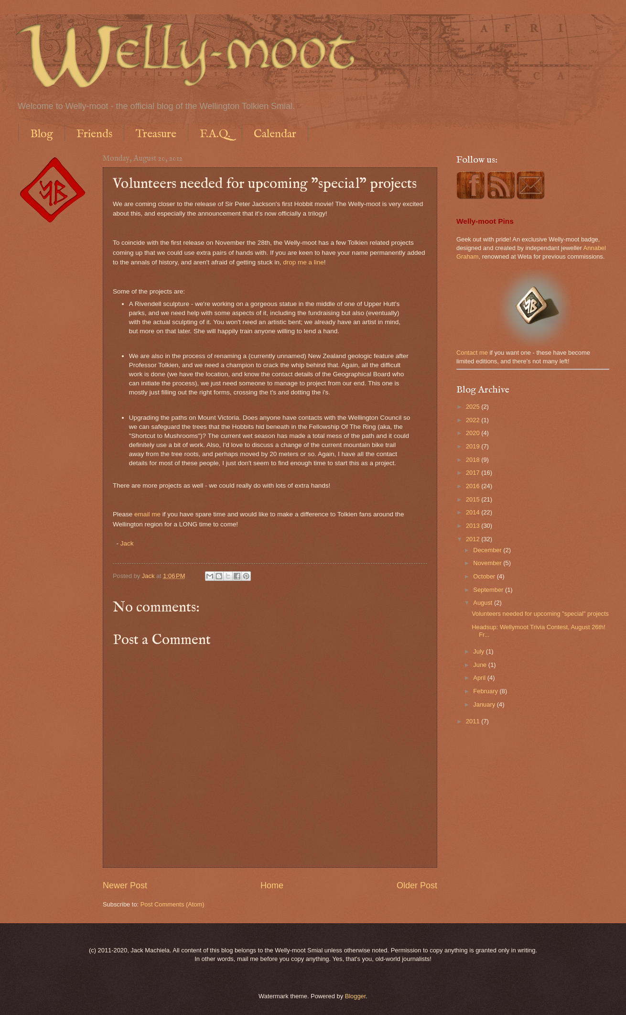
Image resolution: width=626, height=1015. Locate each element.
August (483, 602)
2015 (473, 499)
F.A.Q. (215, 134)
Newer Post (125, 885)
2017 (473, 472)
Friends (94, 134)
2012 (473, 539)
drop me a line (303, 262)
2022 (473, 420)
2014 (473, 512)
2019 (473, 446)
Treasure (156, 134)
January (484, 704)
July (479, 651)
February (486, 691)
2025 (473, 406)
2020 (473, 433)
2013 (473, 525)
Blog (41, 134)
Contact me (472, 352)
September (489, 589)
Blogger (355, 996)
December (488, 550)
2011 (473, 721)
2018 (473, 459)
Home (271, 885)
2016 (473, 486)
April (480, 677)
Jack (127, 543)
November (488, 563)
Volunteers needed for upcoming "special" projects (540, 613)
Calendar (275, 134)
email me (147, 514)
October (484, 576)
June (480, 664)
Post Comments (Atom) (172, 904)
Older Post (417, 885)
